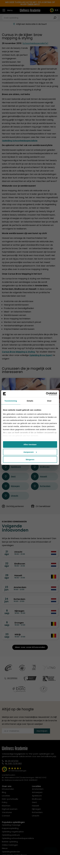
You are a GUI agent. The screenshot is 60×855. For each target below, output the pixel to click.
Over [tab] (49, 401)
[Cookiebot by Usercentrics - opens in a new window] (46, 393)
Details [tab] (30, 401)
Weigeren (30, 459)
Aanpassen (30, 452)
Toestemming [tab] (10, 401)
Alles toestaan (30, 444)
